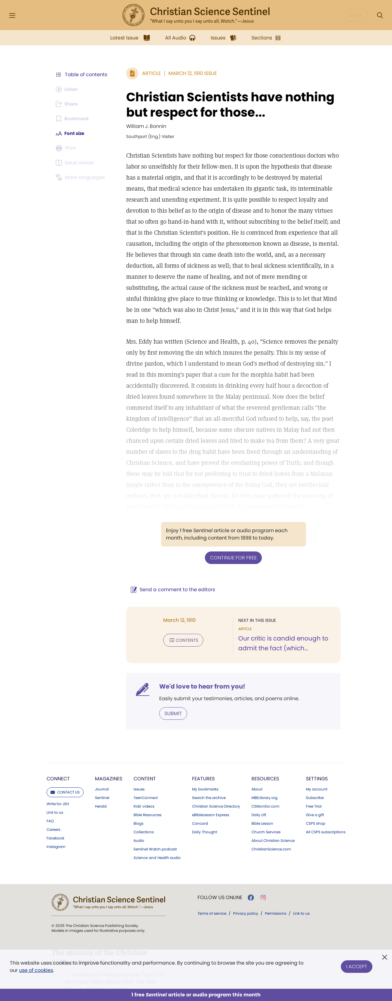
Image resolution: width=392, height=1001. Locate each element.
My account (316, 777)
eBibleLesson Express (210, 803)
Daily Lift (258, 803)
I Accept (356, 965)
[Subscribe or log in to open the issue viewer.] (75, 162)
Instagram (56, 835)
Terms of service (212, 901)
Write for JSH (58, 792)
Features (203, 767)
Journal (102, 777)
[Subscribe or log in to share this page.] (68, 104)
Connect (58, 767)
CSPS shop (315, 812)
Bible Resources (147, 803)
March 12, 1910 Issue (189, 73)
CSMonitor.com (265, 795)
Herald (101, 795)
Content (145, 767)
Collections (144, 820)
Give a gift (315, 803)
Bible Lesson (262, 812)
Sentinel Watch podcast (155, 837)
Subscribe (315, 786)
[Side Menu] (12, 15)
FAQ (50, 809)
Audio (139, 829)
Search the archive (209, 786)
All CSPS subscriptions (325, 820)
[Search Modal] (379, 15)
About (256, 777)
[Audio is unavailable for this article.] (68, 89)
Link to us (55, 801)
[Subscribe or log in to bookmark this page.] (73, 118)
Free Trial (314, 795)
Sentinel (102, 786)
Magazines (108, 767)
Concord (200, 812)
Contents (180, 628)
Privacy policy (245, 901)
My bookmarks (205, 777)
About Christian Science (273, 829)
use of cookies (36, 970)
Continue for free (232, 546)
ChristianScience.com (271, 837)
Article (148, 73)
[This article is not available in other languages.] (81, 177)
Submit (170, 701)
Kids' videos (144, 795)
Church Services (266, 820)
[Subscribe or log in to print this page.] (66, 148)
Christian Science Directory (216, 795)
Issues (139, 777)
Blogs (138, 812)
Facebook (55, 826)
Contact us (65, 780)
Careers (53, 818)
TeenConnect (146, 786)
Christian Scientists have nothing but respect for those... (227, 104)
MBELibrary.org (264, 786)
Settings (317, 767)
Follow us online (220, 885)
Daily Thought (204, 820)
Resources (265, 767)
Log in (355, 15)
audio (157, 846)
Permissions (275, 901)
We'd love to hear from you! (199, 675)
